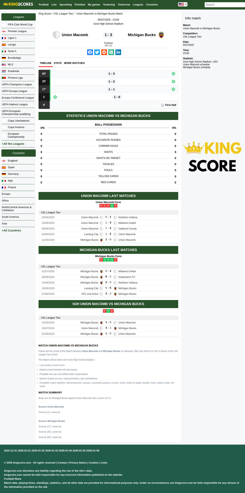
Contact (62, 462)
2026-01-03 (51, 450)
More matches (74, 63)
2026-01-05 (79, 450)
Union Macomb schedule (196, 64)
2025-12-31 (10, 450)
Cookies (94, 462)
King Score (45, 13)
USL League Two (63, 13)
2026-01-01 (24, 450)
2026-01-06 (92, 450)
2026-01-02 (37, 450)
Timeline (46, 63)
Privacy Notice (78, 462)
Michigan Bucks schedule (196, 67)
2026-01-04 (65, 450)
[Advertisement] (212, 98)
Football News (12, 478)
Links (104, 462)
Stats (58, 63)
